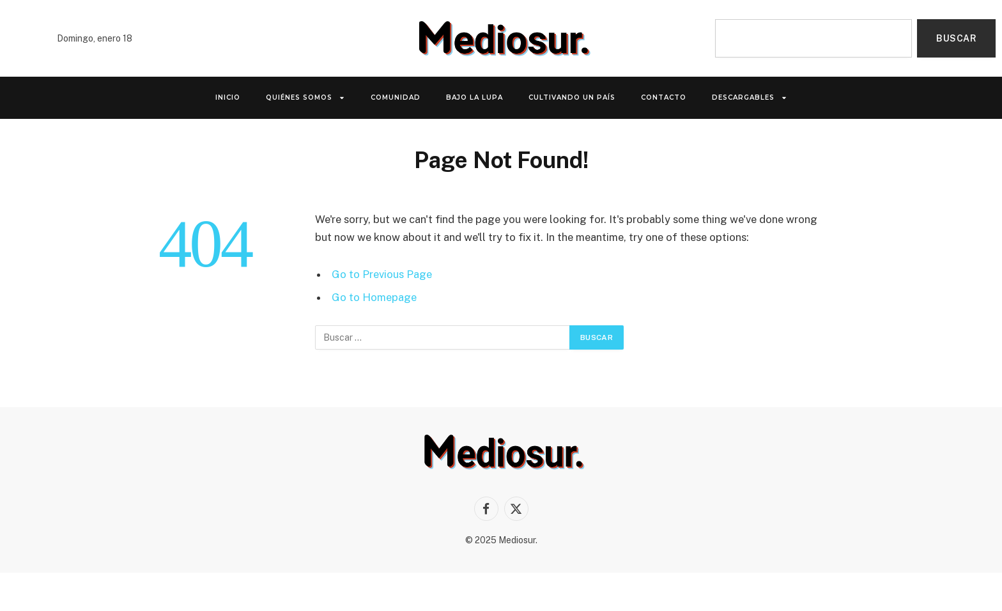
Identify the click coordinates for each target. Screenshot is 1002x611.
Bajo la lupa (474, 97)
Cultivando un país (571, 97)
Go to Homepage (374, 297)
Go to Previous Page (382, 274)
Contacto (663, 97)
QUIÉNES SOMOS (305, 97)
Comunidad (395, 97)
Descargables (749, 97)
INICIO (227, 97)
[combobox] (814, 38)
